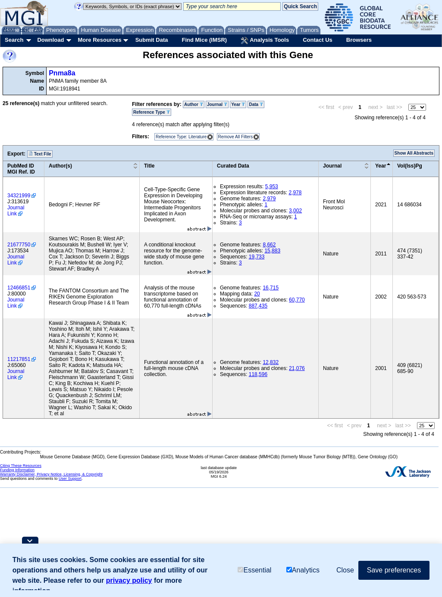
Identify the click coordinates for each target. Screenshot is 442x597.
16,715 (271, 288)
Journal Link (15, 211)
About (9, 29)
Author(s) (60, 166)
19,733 (257, 257)
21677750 (18, 245)
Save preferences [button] (394, 570)
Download (50, 40)
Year (238, 104)
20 (257, 294)
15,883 (272, 251)
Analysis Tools (265, 40)
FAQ (38, 29)
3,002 (295, 211)
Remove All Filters (235, 136)
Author (193, 104)
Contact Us (317, 40)
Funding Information (17, 470)
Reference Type (151, 112)
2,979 (269, 199)
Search (14, 40)
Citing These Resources (20, 465)
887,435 (258, 306)
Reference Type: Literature (181, 136)
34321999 (18, 196)
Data (256, 104)
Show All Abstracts (414, 153)
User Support (70, 478)
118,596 (258, 374)
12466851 (18, 288)
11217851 (18, 359)
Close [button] (345, 570)
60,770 (297, 300)
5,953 (271, 186)
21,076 (297, 368)
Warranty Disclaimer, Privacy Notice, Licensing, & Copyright (51, 474)
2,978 (294, 193)
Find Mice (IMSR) (204, 40)
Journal (217, 104)
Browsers (359, 40)
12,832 (271, 362)
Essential (254, 570)
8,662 (269, 245)
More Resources (99, 40)
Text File (39, 153)
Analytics (303, 570)
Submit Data (151, 40)
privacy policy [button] (129, 580)
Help (24, 29)
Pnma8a (62, 73)
